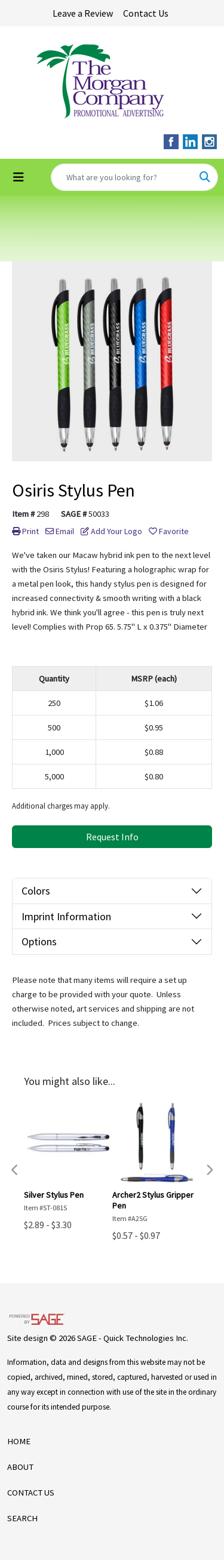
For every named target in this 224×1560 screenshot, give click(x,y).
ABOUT (20, 1467)
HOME (18, 1441)
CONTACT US (30, 1492)
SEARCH (22, 1518)
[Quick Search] (122, 177)
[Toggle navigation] (18, 177)
